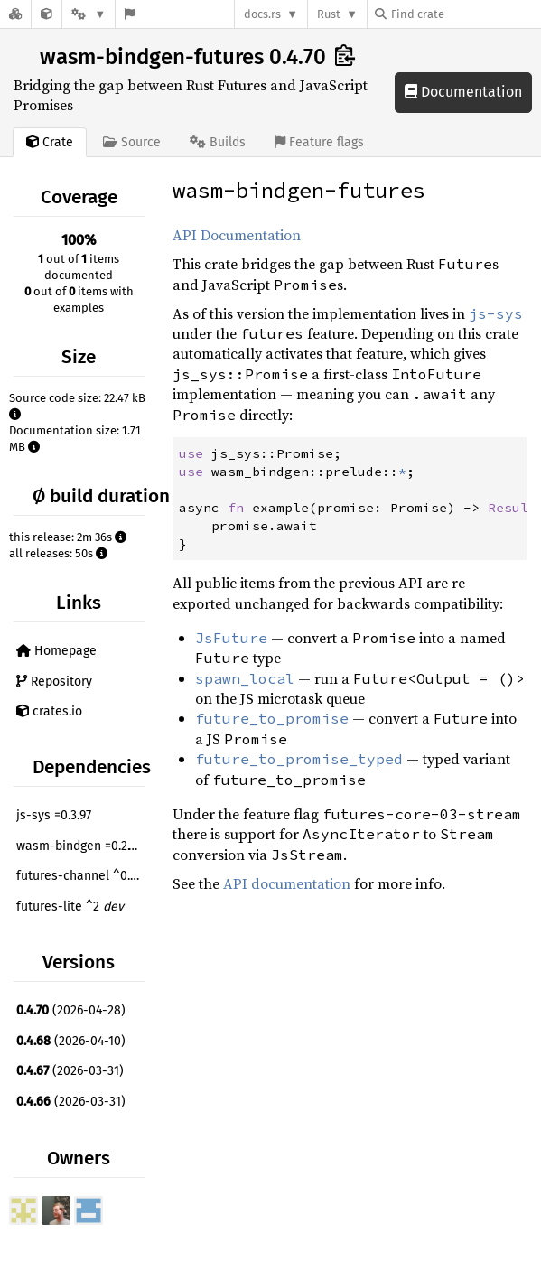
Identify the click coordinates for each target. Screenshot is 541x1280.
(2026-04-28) (71, 1010)
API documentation (286, 883)
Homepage (56, 651)
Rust (328, 14)
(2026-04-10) (71, 1041)
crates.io (49, 711)
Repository (54, 681)
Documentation (463, 91)
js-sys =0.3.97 (53, 815)
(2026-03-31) (70, 1071)
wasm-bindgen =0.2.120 (81, 846)
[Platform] (88, 14)
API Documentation (237, 235)
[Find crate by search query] (465, 14)
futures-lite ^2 (70, 906)
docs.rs (262, 14)
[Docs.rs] (15, 14)
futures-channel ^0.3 (82, 875)
